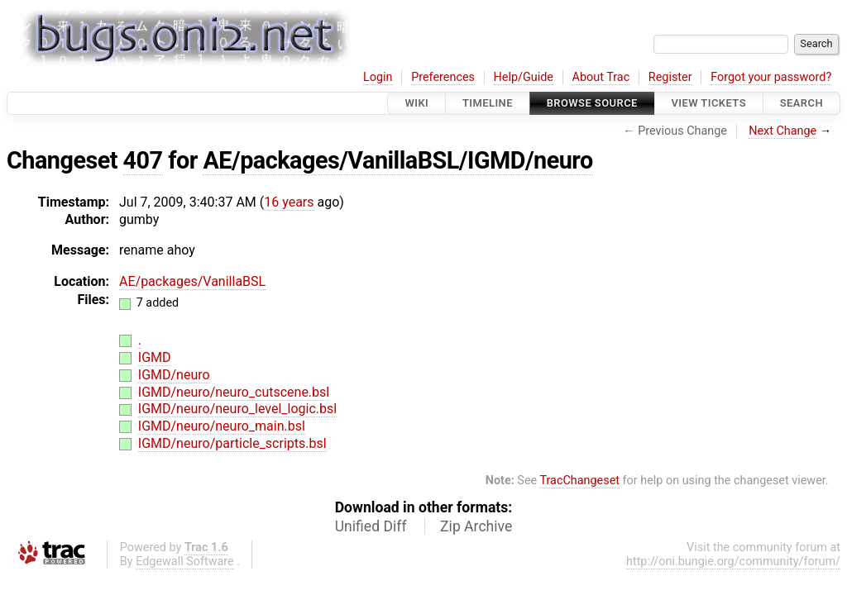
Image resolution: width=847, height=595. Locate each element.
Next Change (782, 131)
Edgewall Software (185, 562)
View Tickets (709, 103)
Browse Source (592, 103)
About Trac (601, 77)
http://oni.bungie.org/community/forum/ (733, 562)
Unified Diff (371, 526)
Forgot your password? (771, 77)
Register (670, 77)
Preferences (443, 77)
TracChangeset (579, 481)
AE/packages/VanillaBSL (192, 281)
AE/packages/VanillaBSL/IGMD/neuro (397, 160)
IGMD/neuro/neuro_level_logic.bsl (237, 408)
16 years (288, 202)
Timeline (487, 103)
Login (378, 77)
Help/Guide (523, 77)
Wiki (416, 103)
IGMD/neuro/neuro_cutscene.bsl (233, 392)
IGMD (154, 357)
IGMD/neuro (174, 375)
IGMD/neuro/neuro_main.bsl (221, 426)
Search (801, 103)
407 (143, 160)
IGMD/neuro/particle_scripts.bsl (232, 443)
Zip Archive (476, 526)
